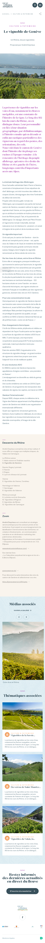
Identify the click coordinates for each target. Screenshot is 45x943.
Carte (35, 5)
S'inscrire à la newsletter (22, 891)
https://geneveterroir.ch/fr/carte (14, 582)
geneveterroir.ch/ (9, 571)
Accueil (6, 14)
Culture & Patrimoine (23, 14)
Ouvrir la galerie (22, 610)
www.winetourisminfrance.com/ (14, 548)
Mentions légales (8, 938)
